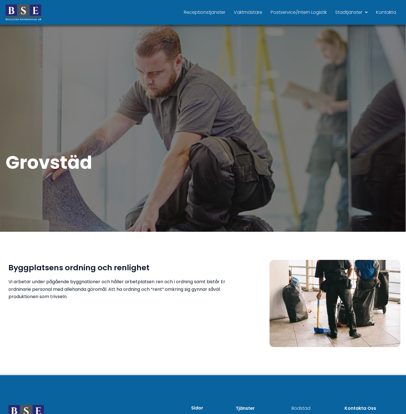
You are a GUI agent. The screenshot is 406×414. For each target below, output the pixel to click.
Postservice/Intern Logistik (299, 12)
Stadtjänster (351, 12)
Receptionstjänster (204, 12)
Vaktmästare (248, 12)
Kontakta (386, 12)
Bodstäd (301, 408)
